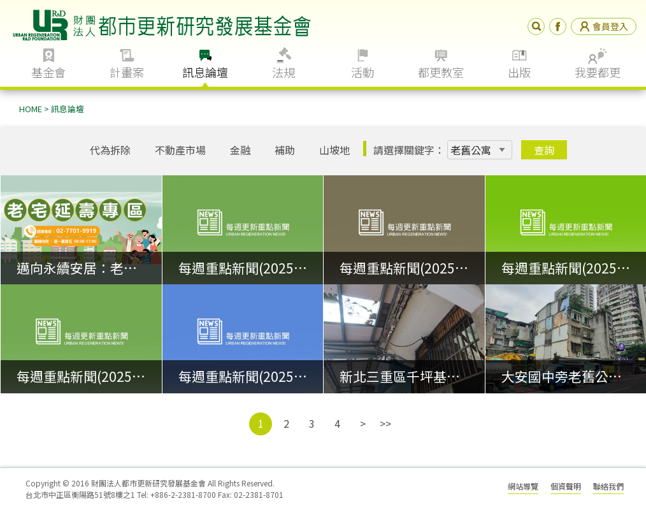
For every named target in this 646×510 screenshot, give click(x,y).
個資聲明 (565, 486)
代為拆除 (110, 149)
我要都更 (598, 72)
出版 (519, 72)
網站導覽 (523, 486)
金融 (240, 149)
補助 (285, 149)
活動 (362, 72)
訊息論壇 (205, 72)
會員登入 (603, 26)
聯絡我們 (608, 486)
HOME (30, 109)
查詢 (544, 149)
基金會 (48, 72)
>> (385, 423)
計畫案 (127, 72)
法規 (283, 72)
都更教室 (441, 72)
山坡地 (334, 149)
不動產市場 (180, 149)
